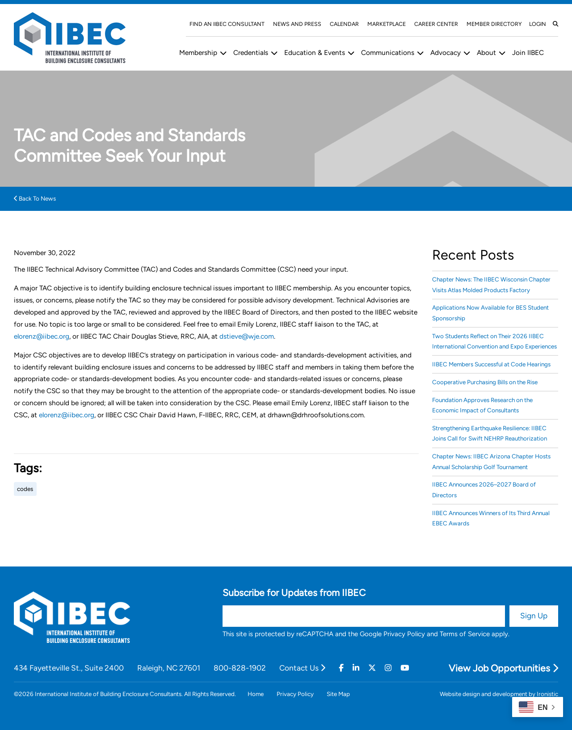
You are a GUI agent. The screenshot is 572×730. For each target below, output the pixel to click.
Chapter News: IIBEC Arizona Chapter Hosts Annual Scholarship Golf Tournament (491, 461)
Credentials (250, 52)
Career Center (436, 24)
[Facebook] (341, 668)
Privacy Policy (404, 634)
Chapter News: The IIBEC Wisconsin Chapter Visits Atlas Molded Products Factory (491, 284)
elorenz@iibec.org (41, 336)
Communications (387, 52)
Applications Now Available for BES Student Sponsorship (490, 312)
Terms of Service (465, 634)
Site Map (338, 693)
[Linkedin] (356, 668)
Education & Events (314, 52)
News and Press (297, 24)
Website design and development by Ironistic (499, 693)
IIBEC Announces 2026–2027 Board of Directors (484, 489)
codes (25, 488)
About (486, 52)
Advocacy (445, 52)
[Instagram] (388, 668)
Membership (198, 52)
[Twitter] (372, 668)
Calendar (344, 24)
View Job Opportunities (503, 668)
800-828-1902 (240, 667)
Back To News (35, 198)
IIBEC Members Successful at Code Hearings (491, 364)
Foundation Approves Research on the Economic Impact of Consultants (482, 405)
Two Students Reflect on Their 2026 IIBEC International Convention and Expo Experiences (494, 341)
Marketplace (386, 24)
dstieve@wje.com (246, 336)
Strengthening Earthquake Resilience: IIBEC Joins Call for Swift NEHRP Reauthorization (489, 433)
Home (256, 693)
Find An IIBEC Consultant (227, 24)
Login (537, 24)
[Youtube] (404, 668)
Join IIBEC (528, 52)
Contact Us (302, 667)
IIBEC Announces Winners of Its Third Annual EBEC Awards (491, 518)
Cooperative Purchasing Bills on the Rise (485, 382)
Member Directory (494, 24)
